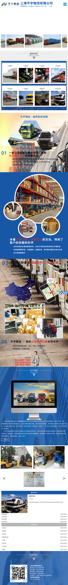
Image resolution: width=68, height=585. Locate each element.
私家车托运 (58, 88)
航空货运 (10, 88)
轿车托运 (58, 65)
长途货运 (10, 65)
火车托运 (41, 65)
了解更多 (5, 439)
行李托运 (26, 65)
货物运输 (41, 88)
